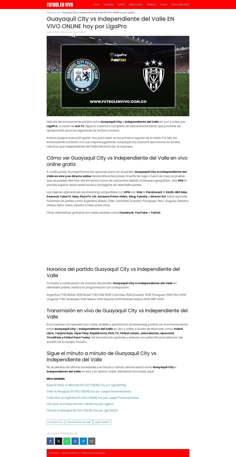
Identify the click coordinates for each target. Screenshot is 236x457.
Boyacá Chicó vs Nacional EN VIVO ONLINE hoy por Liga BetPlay (86, 385)
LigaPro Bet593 (102, 422)
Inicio (96, 4)
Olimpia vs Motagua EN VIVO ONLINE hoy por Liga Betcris (82, 410)
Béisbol (151, 4)
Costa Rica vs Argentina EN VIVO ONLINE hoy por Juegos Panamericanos (93, 398)
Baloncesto (136, 4)
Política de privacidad (93, 452)
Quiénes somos (70, 452)
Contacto (54, 452)
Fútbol (121, 4)
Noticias (108, 4)
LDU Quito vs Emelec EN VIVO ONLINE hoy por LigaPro (80, 404)
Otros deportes (180, 4)
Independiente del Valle (79, 422)
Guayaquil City (55, 422)
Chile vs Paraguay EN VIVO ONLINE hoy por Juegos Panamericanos (89, 391)
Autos (163, 4)
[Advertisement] (118, 239)
